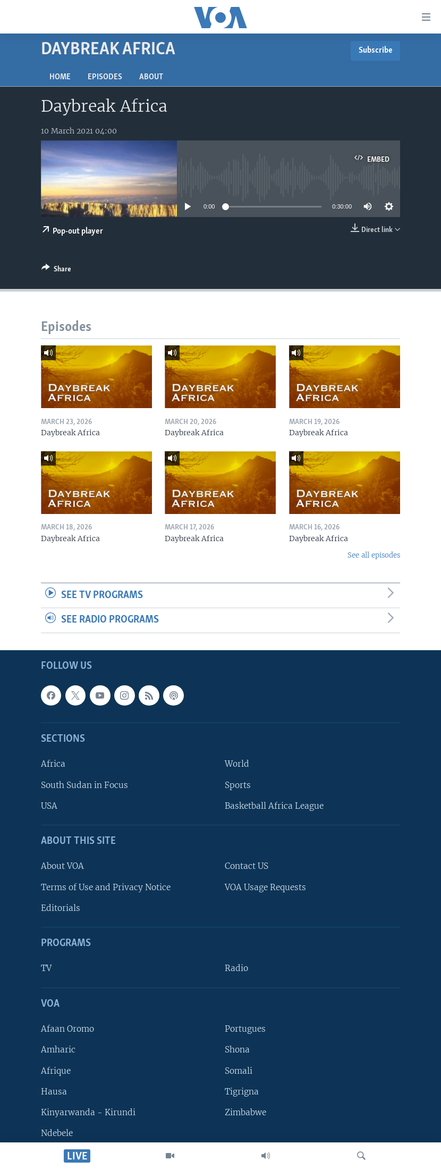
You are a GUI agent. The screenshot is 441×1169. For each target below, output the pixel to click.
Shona (237, 1049)
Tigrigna (242, 1092)
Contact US (246, 866)
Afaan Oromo (67, 1029)
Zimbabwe (245, 1112)
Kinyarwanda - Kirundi (88, 1112)
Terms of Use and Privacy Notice (106, 887)
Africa (53, 764)
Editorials (60, 908)
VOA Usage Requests (265, 887)
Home (60, 77)
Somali (238, 1070)
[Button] (56, 271)
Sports (238, 785)
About (151, 77)
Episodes (105, 77)
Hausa (54, 1092)
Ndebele (57, 1133)
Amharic (58, 1049)
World (237, 764)
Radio (236, 968)
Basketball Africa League (274, 806)
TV (46, 968)
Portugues (245, 1029)
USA (49, 806)
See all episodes (373, 555)
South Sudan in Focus (84, 785)
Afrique (56, 1070)
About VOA (62, 866)
